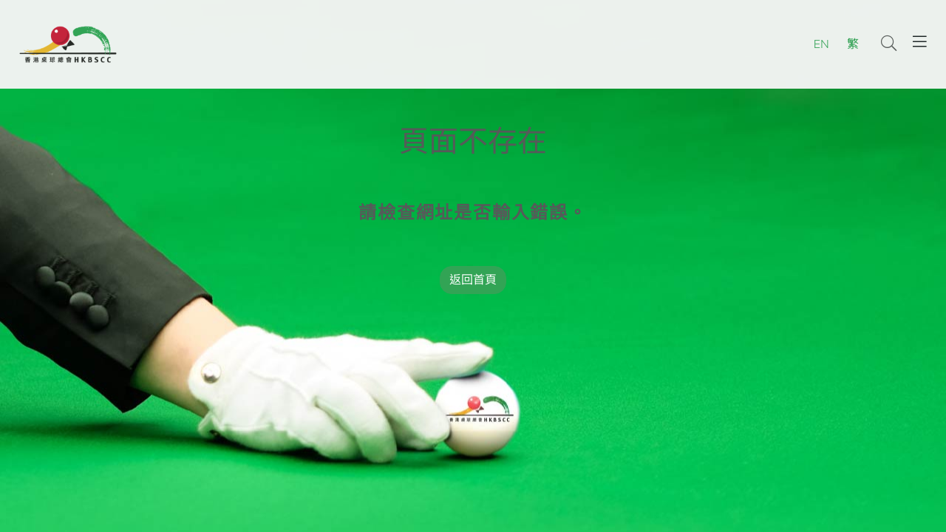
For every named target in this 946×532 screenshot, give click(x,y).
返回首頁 (473, 280)
